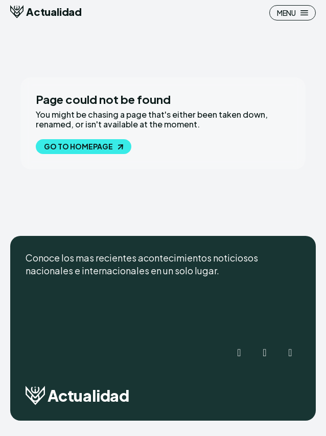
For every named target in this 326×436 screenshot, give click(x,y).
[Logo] (46, 11)
